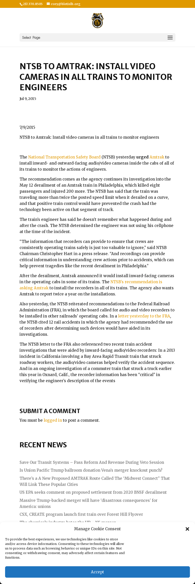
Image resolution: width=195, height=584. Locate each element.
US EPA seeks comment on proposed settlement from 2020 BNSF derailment (93, 492)
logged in (53, 420)
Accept (97, 572)
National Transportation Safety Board (64, 157)
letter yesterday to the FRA (144, 316)
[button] (187, 529)
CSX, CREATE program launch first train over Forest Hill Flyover (81, 514)
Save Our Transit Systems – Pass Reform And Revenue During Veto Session (92, 462)
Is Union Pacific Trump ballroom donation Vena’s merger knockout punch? (91, 470)
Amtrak (157, 157)
